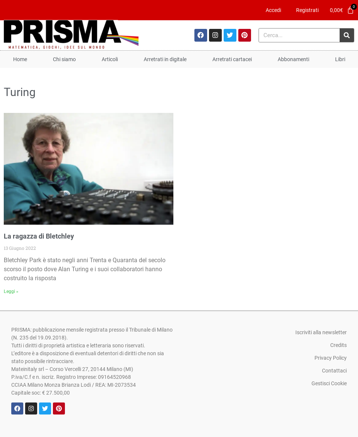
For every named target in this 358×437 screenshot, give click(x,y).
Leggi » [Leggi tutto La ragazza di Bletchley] (11, 291)
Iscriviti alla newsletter (321, 332)
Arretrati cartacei (232, 59)
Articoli (110, 59)
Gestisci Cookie (329, 383)
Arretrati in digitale (165, 59)
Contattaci (334, 371)
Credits (338, 345)
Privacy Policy (330, 358)
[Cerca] (347, 35)
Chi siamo (64, 59)
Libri (340, 59)
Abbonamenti (293, 59)
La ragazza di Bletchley (39, 236)
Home (20, 59)
